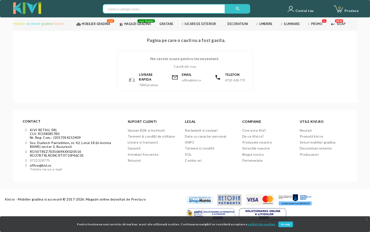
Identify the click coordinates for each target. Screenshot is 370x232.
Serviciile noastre (256, 148)
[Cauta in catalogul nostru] (164, 9)
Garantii (134, 148)
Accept (285, 224)
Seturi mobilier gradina (318, 142)
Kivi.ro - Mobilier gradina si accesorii (34, 199)
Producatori (309, 154)
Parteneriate (252, 160)
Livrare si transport (143, 142)
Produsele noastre (257, 142)
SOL (188, 154)
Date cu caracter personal (205, 136)
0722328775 (40, 160)
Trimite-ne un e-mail (46, 169)
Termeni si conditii (199, 148)
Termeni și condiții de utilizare (151, 136)
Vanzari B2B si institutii (146, 130)
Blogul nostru (253, 154)
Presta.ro (138, 199)
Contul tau (304, 11)
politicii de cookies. (262, 224)
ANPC (190, 142)
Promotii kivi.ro (312, 136)
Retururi (134, 160)
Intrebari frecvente (143, 154)
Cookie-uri (193, 160)
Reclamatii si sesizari (201, 130)
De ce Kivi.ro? (253, 136)
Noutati (306, 130)
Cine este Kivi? (254, 130)
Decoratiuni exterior (316, 148)
